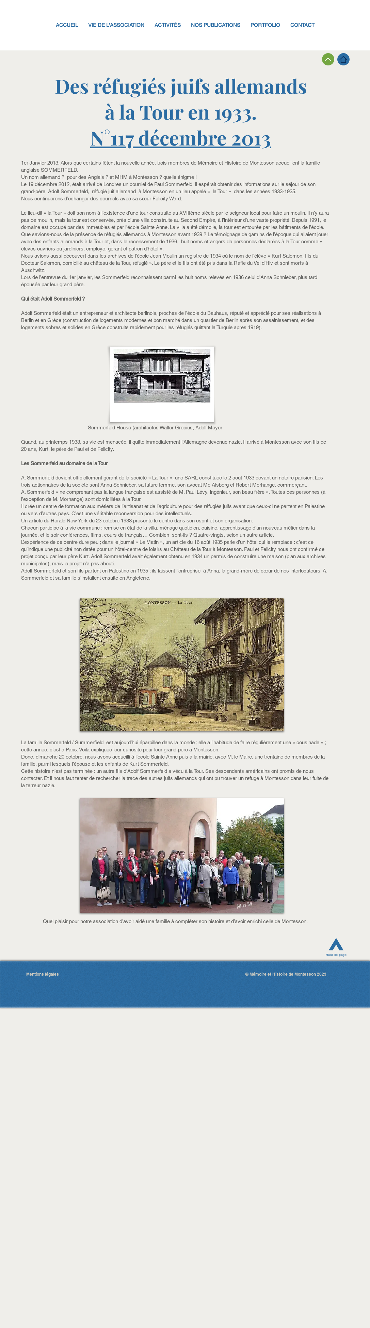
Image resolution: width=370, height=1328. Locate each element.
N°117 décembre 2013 (180, 137)
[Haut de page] (336, 946)
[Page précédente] (328, 59)
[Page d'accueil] (343, 59)
